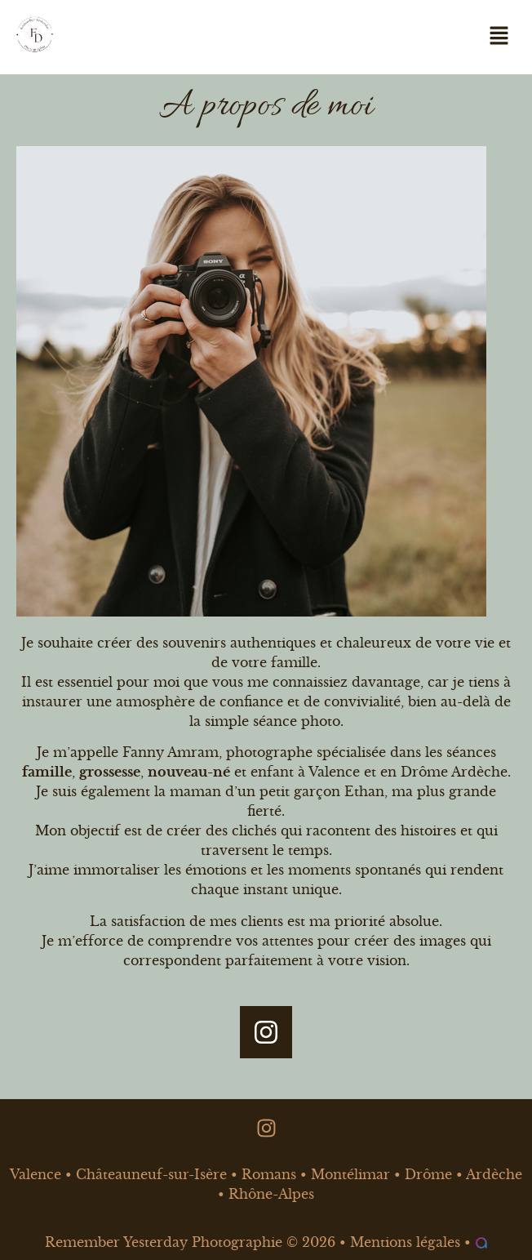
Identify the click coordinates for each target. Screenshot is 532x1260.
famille (47, 772)
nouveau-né (189, 772)
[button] (499, 37)
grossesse (109, 772)
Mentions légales (405, 1242)
